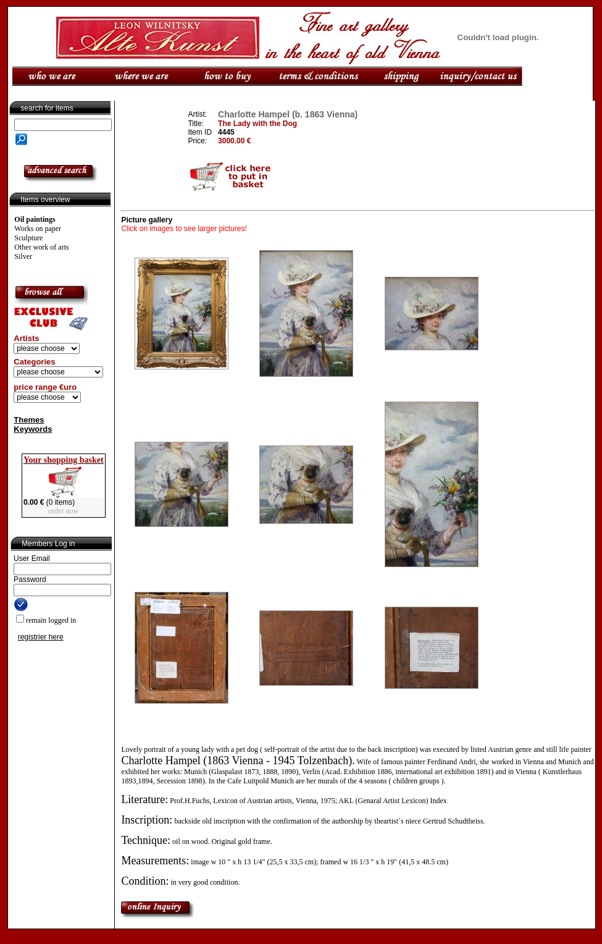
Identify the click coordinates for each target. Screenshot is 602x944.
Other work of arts (41, 247)
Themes (29, 419)
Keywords (33, 429)
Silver (23, 256)
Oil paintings (34, 219)
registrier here (41, 637)
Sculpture (28, 238)
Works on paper (37, 228)
